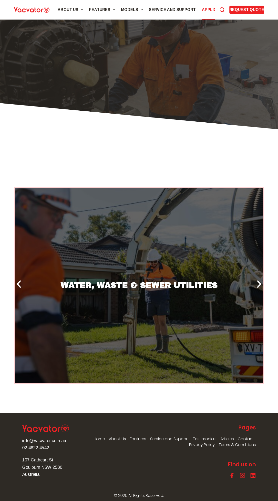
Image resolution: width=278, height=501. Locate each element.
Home (99, 439)
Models (133, 10)
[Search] (222, 9)
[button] (19, 284)
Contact (246, 439)
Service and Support (172, 10)
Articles (227, 439)
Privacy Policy (202, 445)
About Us (71, 10)
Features (103, 10)
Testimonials (204, 439)
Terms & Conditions (237, 445)
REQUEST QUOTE (246, 10)
